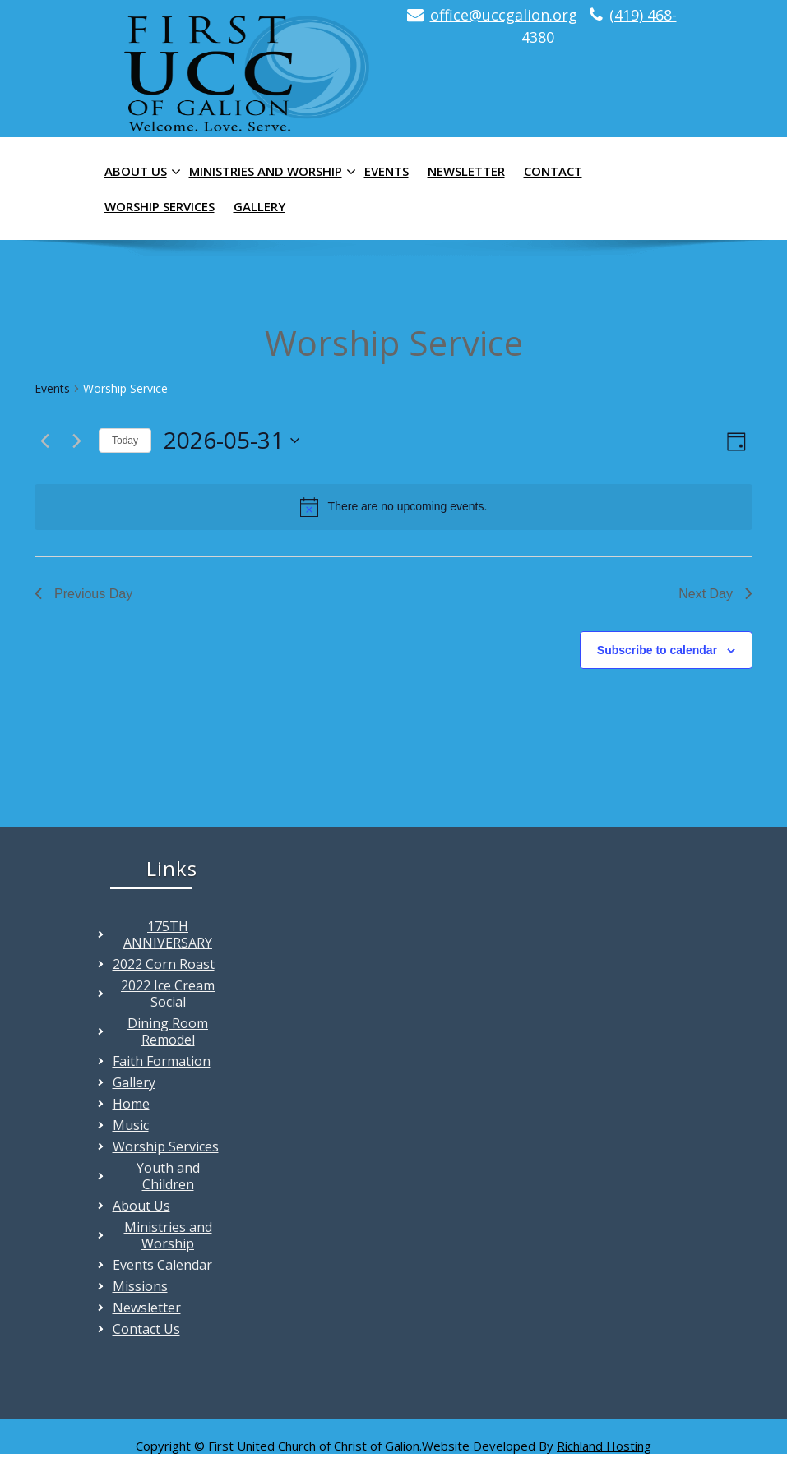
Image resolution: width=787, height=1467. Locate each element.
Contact (553, 171)
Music (131, 1125)
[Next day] (76, 440)
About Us (140, 172)
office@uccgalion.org (503, 15)
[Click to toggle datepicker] (231, 441)
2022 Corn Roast (164, 964)
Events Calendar (162, 1265)
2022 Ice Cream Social (168, 993)
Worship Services (159, 206)
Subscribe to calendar (657, 650)
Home (131, 1104)
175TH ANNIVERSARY (167, 934)
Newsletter (466, 171)
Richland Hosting (604, 1445)
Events (386, 171)
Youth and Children (168, 1176)
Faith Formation (162, 1061)
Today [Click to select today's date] (125, 440)
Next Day (715, 594)
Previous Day (83, 594)
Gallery (259, 206)
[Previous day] (44, 440)
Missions (140, 1286)
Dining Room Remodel (167, 1031)
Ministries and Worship (270, 172)
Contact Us (146, 1329)
